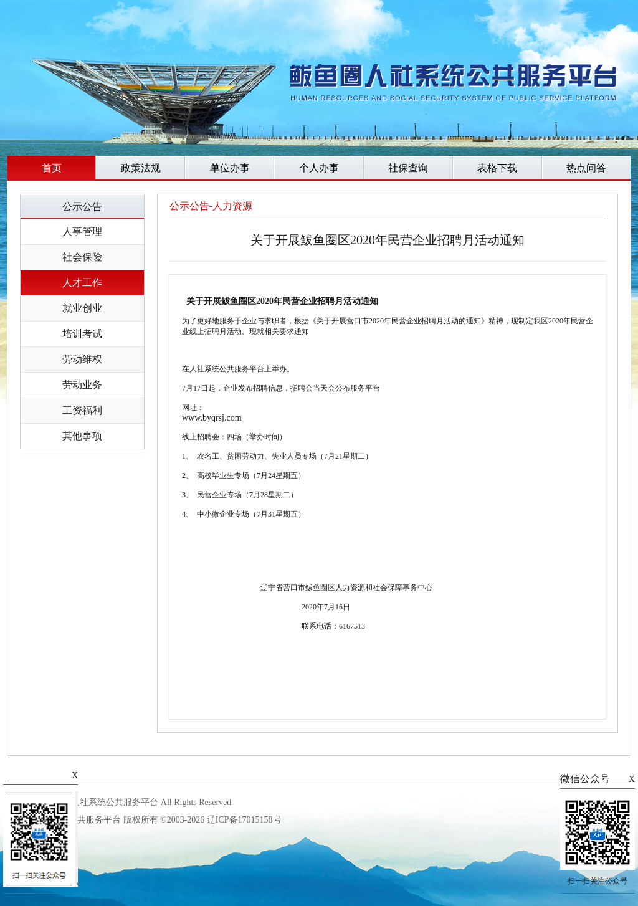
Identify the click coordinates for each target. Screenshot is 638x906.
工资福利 (82, 410)
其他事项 (82, 436)
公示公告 (82, 206)
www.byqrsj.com (212, 417)
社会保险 (82, 257)
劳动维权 (82, 359)
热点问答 (586, 168)
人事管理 (82, 231)
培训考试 (82, 333)
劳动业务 (82, 384)
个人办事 (319, 168)
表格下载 (497, 168)
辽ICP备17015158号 (244, 819)
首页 (51, 168)
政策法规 (141, 168)
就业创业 (82, 308)
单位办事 (230, 168)
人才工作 (82, 282)
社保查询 (408, 168)
